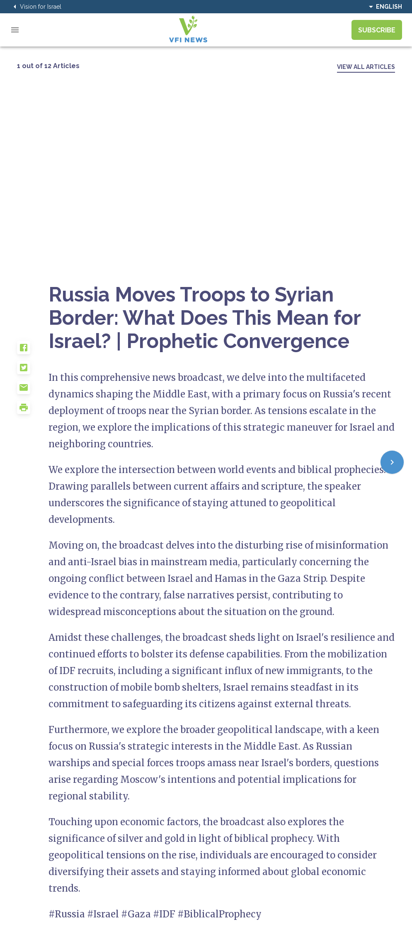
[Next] (392, 462)
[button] (32, 351)
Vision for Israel (35, 7)
